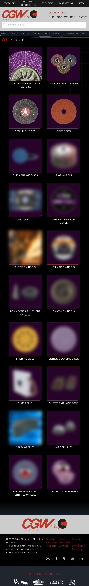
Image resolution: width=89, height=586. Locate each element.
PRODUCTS (9, 3)
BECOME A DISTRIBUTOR (28, 3)
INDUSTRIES (25, 33)
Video (62, 539)
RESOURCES (37, 33)
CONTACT (84, 33)
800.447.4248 (28, 549)
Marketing (66, 3)
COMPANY (56, 33)
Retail (82, 3)
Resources (52, 542)
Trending (47, 3)
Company (64, 542)
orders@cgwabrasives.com (22, 552)
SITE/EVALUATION (70, 33)
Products (51, 545)
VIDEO (47, 33)
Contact (63, 545)
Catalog (50, 539)
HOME (3, 33)
